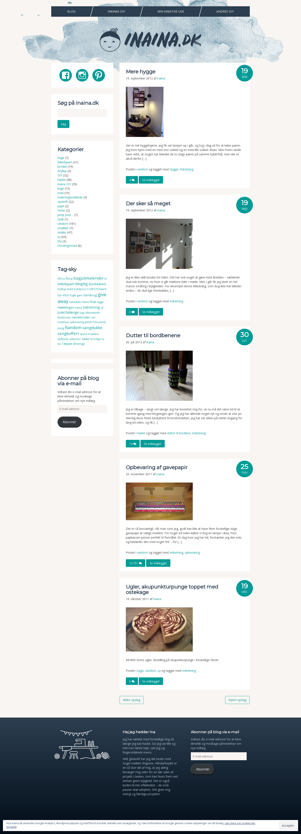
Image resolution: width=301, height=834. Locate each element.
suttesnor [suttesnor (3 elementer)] (75, 339)
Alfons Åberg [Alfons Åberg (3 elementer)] (65, 278)
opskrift (62, 202)
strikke (61, 232)
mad (60, 193)
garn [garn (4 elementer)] (80, 295)
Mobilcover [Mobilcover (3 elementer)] (64, 317)
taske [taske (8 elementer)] (85, 339)
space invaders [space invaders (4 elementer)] (89, 334)
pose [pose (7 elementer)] (88, 322)
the (59, 241)
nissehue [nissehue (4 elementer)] (63, 322)
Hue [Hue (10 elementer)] (93, 301)
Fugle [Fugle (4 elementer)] (72, 295)
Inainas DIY (116, 11)
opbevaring (192, 552)
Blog (71, 11)
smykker (63, 228)
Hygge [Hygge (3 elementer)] (100, 302)
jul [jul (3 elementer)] (102, 307)
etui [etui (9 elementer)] (66, 295)
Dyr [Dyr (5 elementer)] (59, 295)
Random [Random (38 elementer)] (73, 327)
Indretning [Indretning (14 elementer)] (91, 307)
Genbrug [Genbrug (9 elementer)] (90, 295)
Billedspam (64, 162)
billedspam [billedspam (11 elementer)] (65, 284)
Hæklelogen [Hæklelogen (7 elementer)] (65, 307)
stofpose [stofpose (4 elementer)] (62, 339)
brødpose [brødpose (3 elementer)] (80, 289)
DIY (59, 175)
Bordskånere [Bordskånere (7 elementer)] (97, 284)
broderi (62, 167)
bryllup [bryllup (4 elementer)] (61, 289)
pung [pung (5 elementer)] (60, 328)
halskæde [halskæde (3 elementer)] (75, 302)
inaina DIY (64, 184)
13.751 (135, 563)
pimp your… (65, 215)
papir (60, 206)
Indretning (186, 169)
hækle (141, 433)
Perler (61, 210)
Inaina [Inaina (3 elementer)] (78, 307)
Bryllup (62, 171)
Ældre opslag (131, 700)
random (142, 169)
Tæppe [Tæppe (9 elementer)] (66, 343)
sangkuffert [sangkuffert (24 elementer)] (68, 333)
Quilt (60, 219)
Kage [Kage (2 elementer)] (82, 312)
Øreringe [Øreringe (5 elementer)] (79, 344)
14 (132, 444)
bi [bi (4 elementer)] (106, 278)
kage (140, 671)
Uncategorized (67, 246)
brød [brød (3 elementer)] (70, 289)
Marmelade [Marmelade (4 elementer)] (93, 312)
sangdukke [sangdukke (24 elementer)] (92, 327)
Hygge (174, 169)
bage (60, 158)
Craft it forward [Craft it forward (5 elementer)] (96, 289)
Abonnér (69, 422)
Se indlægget (151, 180)
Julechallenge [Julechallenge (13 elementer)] (68, 312)
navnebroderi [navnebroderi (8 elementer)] (81, 317)
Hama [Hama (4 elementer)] (85, 302)
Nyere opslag (237, 700)
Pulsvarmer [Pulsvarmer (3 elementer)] (99, 322)
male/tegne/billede (70, 197)
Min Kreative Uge (170, 11)
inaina (161, 78)
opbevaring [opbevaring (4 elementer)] (77, 322)
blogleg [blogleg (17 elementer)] (81, 283)
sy (159, 671)
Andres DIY (225, 11)
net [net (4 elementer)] (93, 317)
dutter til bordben (178, 433)
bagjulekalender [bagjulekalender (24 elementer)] (88, 278)
